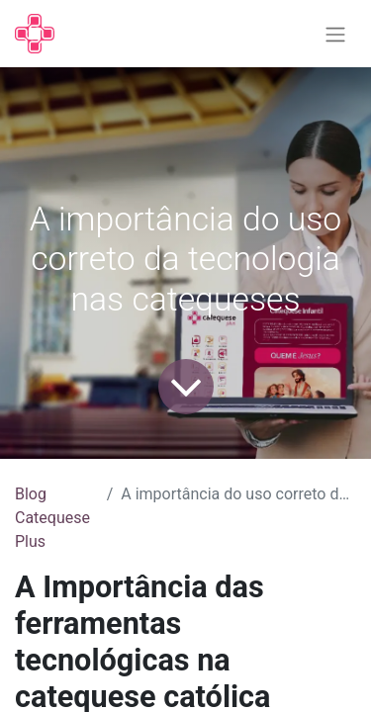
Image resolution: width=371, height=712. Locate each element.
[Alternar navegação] (335, 34)
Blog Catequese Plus (52, 518)
